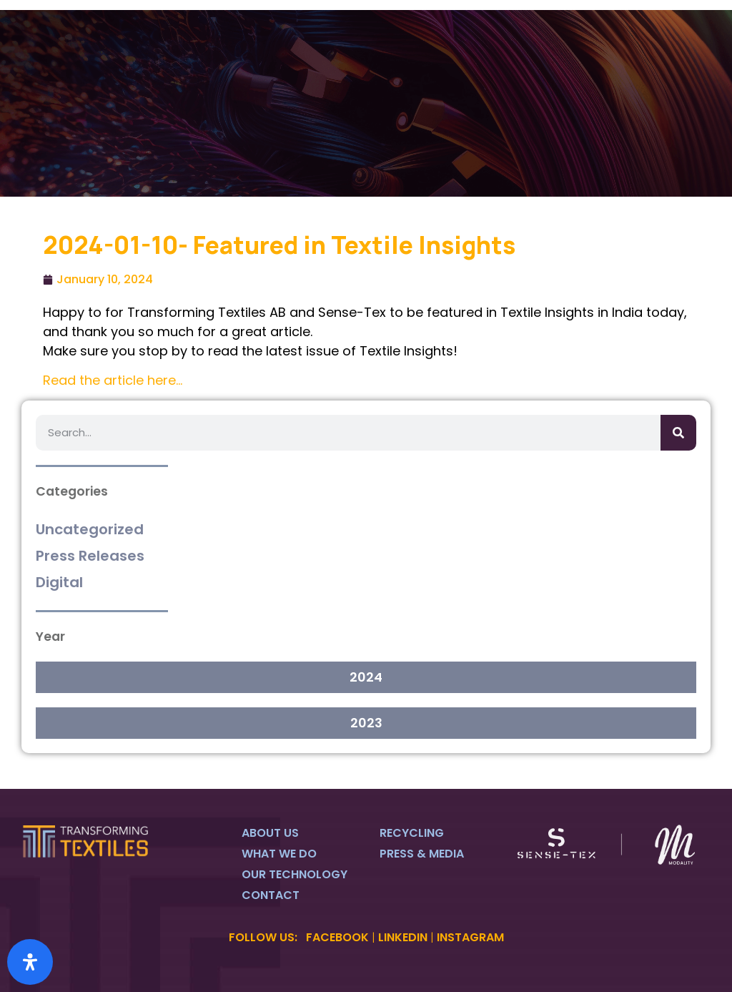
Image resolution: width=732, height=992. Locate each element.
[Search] (678, 433)
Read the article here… (112, 380)
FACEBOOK (337, 937)
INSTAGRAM (470, 937)
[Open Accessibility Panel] (30, 962)
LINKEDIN (402, 937)
